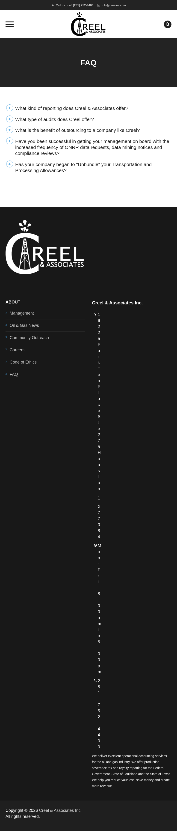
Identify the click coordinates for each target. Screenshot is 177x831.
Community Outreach (29, 337)
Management (22, 313)
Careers (17, 350)
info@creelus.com (114, 5)
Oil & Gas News (24, 325)
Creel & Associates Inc (59, 810)
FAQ (14, 374)
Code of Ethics (23, 362)
